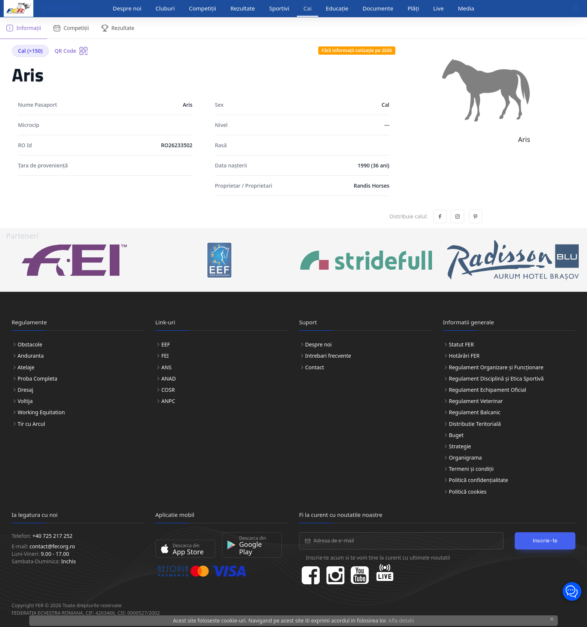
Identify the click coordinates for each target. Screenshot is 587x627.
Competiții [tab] (71, 28)
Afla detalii (401, 620)
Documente (378, 8)
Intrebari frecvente (328, 355)
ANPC (168, 401)
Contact (314, 367)
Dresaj (25, 389)
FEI (165, 355)
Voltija (25, 401)
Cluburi (165, 8)
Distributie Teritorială (475, 423)
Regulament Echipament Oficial (487, 389)
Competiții (202, 8)
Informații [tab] (23, 28)
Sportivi (279, 8)
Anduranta (31, 355)
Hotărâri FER (464, 355)
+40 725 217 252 (53, 535)
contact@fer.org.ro (52, 546)
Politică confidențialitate (478, 480)
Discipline (56, 8)
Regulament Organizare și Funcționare (496, 367)
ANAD (168, 378)
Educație (337, 8)
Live (438, 8)
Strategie (460, 446)
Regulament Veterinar (476, 401)
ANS (166, 367)
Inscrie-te (545, 540)
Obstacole (30, 344)
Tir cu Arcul (31, 423)
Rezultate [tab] (117, 28)
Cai (308, 8)
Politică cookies (467, 491)
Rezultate (242, 8)
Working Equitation (41, 412)
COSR (168, 389)
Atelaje (26, 367)
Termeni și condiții (471, 468)
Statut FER (461, 344)
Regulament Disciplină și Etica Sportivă (496, 378)
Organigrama (465, 457)
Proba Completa (37, 378)
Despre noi (127, 8)
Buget (456, 435)
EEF (165, 344)
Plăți (413, 8)
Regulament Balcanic (475, 412)
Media (466, 8)
